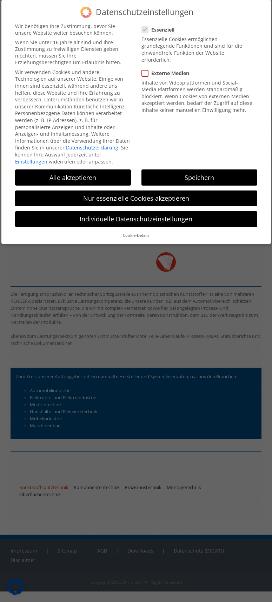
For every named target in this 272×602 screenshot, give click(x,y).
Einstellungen (31, 161)
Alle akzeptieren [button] (72, 177)
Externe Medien (168, 73)
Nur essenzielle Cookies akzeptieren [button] (136, 198)
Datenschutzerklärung (92, 147)
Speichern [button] (199, 177)
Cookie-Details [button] (136, 235)
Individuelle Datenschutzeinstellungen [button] (136, 219)
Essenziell (160, 29)
